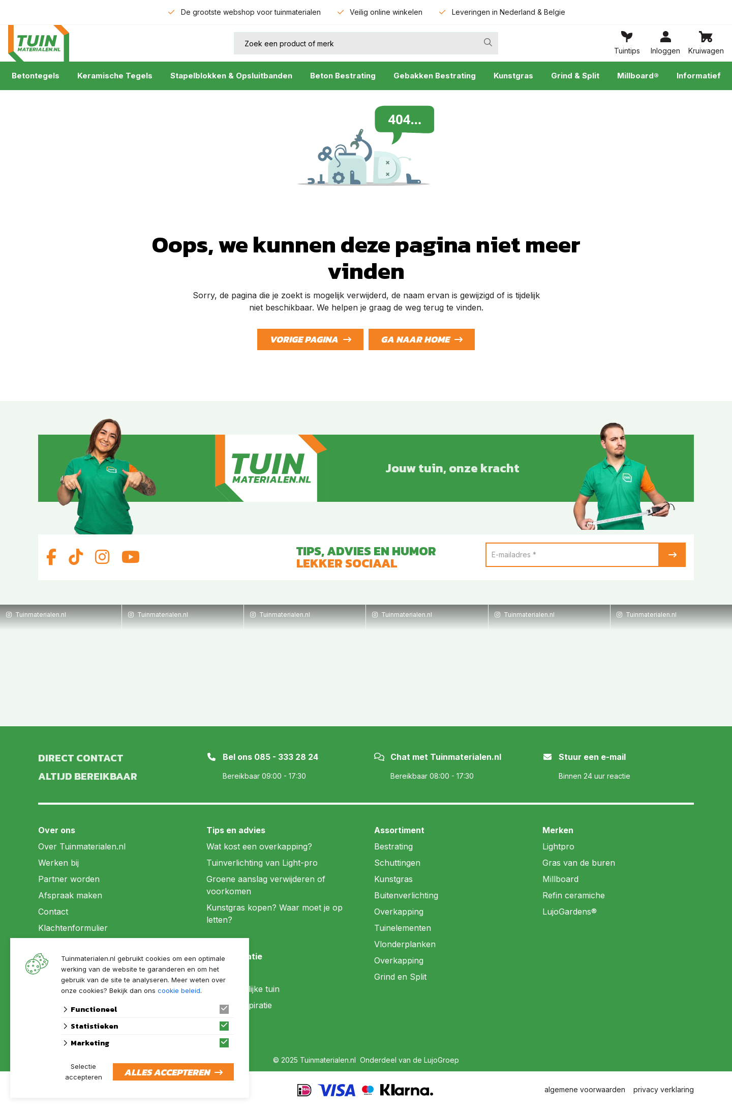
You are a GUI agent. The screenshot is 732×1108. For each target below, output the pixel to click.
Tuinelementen (402, 928)
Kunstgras (513, 75)
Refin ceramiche (573, 895)
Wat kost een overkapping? (259, 846)
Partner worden (69, 879)
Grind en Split (400, 977)
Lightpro (558, 846)
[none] (488, 42)
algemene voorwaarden (584, 1089)
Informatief (699, 75)
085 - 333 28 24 (286, 757)
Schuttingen (397, 863)
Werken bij (58, 863)
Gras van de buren (578, 863)
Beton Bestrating (343, 75)
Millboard (560, 879)
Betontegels (35, 75)
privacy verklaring (663, 1089)
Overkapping (398, 911)
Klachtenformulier (73, 928)
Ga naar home (415, 339)
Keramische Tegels (114, 75)
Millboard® (638, 75)
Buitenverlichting (406, 895)
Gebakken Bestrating (434, 75)
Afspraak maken (70, 895)
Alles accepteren (166, 1072)
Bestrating (393, 846)
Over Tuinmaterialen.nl (82, 846)
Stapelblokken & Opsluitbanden (231, 75)
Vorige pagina (303, 339)
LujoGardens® (569, 911)
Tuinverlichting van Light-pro (262, 863)
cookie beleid (179, 990)
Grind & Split (575, 75)
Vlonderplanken (405, 944)
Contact (53, 911)
